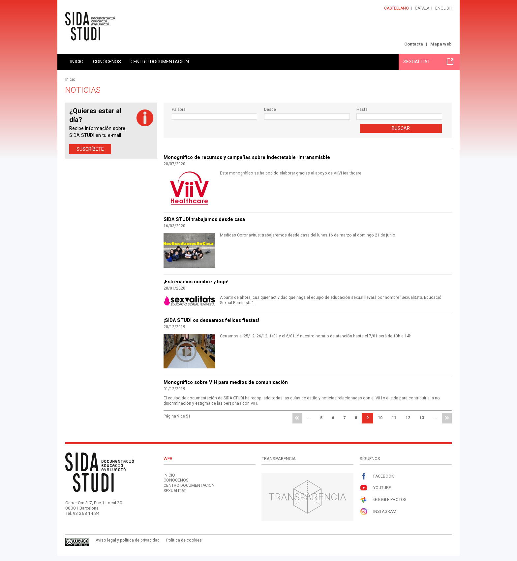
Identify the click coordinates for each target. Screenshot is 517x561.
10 (380, 418)
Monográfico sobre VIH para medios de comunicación (226, 382)
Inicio (76, 62)
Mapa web (441, 44)
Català (422, 8)
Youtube (375, 487)
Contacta (413, 44)
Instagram (378, 511)
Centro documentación (160, 62)
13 (421, 418)
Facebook (377, 476)
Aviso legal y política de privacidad (128, 540)
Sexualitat (428, 61)
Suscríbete (90, 149)
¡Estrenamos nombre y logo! (196, 282)
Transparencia (307, 497)
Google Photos (383, 499)
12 (408, 418)
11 (394, 418)
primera (297, 418)
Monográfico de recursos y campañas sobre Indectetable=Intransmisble (247, 157)
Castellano (396, 8)
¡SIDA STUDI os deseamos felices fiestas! (211, 320)
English (443, 8)
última (447, 418)
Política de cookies (184, 540)
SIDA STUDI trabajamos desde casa (204, 219)
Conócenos (107, 62)
